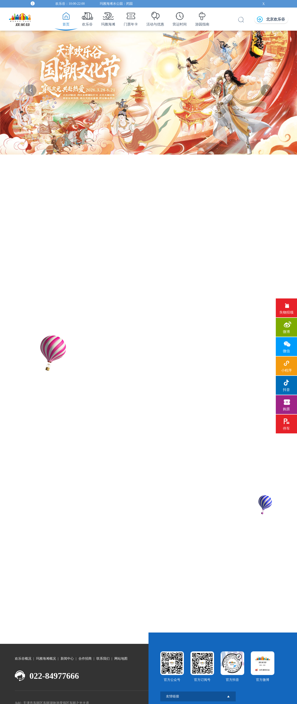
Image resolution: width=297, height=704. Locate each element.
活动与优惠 (155, 17)
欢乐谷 (87, 17)
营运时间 (180, 17)
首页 (65, 17)
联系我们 (103, 654)
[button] (31, 90)
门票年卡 (131, 17)
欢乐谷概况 (23, 654)
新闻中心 (67, 654)
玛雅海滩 (108, 17)
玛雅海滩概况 (46, 654)
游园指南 (202, 17)
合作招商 (85, 654)
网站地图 (121, 654)
